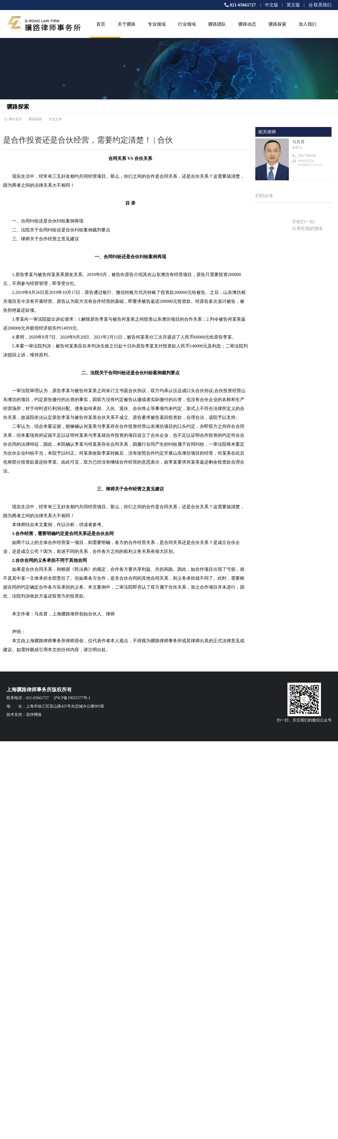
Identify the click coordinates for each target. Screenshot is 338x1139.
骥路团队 (217, 24)
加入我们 (307, 24)
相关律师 (267, 132)
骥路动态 (247, 24)
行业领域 (187, 24)
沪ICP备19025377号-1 (72, 698)
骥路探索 (277, 24)
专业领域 (157, 24)
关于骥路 (126, 24)
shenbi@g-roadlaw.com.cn (309, 163)
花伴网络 (34, 715)
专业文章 (55, 119)
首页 (100, 24)
